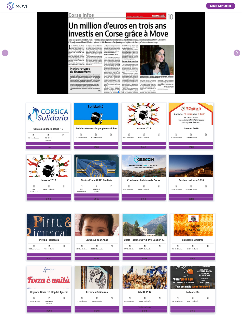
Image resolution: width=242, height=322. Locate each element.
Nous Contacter (220, 5)
